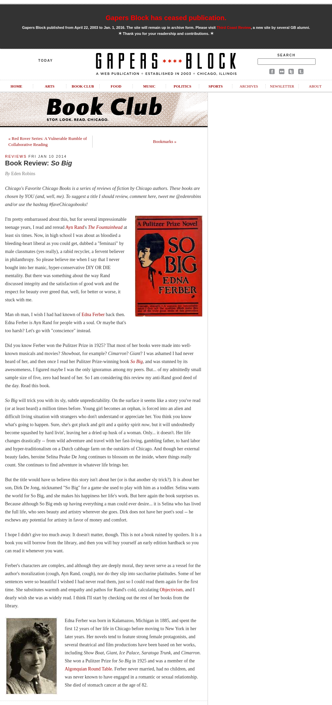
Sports (216, 86)
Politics (182, 86)
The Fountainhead (105, 227)
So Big (136, 361)
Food (116, 86)
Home (16, 86)
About (315, 86)
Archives (248, 86)
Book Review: (38, 163)
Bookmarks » (164, 141)
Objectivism (171, 589)
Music (149, 86)
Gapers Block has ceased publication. (166, 17)
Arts (50, 86)
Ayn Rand (74, 227)
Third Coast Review (234, 28)
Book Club (83, 86)
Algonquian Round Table (88, 668)
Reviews (16, 156)
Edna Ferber (93, 314)
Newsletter (282, 86)
